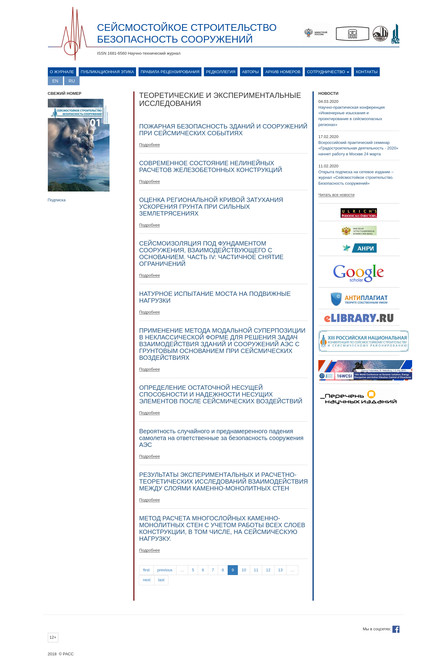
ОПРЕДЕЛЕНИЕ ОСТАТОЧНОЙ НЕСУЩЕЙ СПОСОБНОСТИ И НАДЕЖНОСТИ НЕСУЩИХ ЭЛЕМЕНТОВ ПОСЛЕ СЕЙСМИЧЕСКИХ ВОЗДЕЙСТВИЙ (220, 394)
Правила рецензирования (170, 71)
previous (164, 570)
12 (268, 570)
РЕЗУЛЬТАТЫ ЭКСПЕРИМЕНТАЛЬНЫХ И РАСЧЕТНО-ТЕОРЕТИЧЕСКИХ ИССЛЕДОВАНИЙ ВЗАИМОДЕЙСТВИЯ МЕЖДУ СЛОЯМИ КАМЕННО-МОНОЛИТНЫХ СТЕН (223, 481)
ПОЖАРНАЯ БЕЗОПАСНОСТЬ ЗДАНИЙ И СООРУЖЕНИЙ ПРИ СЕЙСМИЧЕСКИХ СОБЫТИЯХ (223, 130)
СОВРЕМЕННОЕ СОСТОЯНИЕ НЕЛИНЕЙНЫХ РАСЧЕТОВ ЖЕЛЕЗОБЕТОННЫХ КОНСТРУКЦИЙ (210, 166)
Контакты (367, 71)
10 (244, 570)
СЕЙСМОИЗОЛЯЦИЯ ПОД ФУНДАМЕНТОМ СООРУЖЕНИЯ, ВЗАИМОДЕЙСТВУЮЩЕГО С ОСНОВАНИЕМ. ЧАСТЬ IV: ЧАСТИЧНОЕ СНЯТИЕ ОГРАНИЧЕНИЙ (211, 253)
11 (256, 570)
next (147, 580)
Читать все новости (336, 195)
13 (280, 570)
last (161, 580)
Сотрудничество (328, 71)
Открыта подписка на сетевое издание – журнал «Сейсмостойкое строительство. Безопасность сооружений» (356, 178)
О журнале (62, 71)
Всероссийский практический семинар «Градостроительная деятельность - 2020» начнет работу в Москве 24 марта (358, 148)
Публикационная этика (107, 71)
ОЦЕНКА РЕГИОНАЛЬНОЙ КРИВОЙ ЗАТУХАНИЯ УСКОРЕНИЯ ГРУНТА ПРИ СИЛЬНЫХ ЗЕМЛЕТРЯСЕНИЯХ (211, 206)
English (55, 80)
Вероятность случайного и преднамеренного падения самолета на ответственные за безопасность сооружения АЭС (221, 438)
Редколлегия (220, 71)
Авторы (250, 71)
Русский (72, 80)
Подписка (57, 200)
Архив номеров (282, 71)
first (146, 570)
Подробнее (149, 145)
